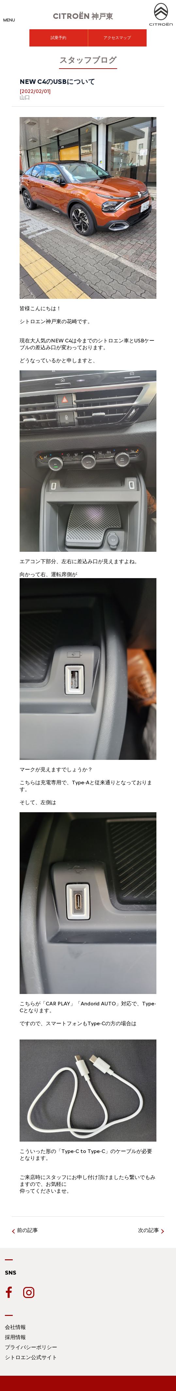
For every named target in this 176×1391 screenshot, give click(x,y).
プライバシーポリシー (31, 1347)
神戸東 (83, 16)
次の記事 (148, 1230)
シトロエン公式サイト (31, 1357)
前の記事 (27, 1230)
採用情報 (15, 1337)
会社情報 (15, 1327)
